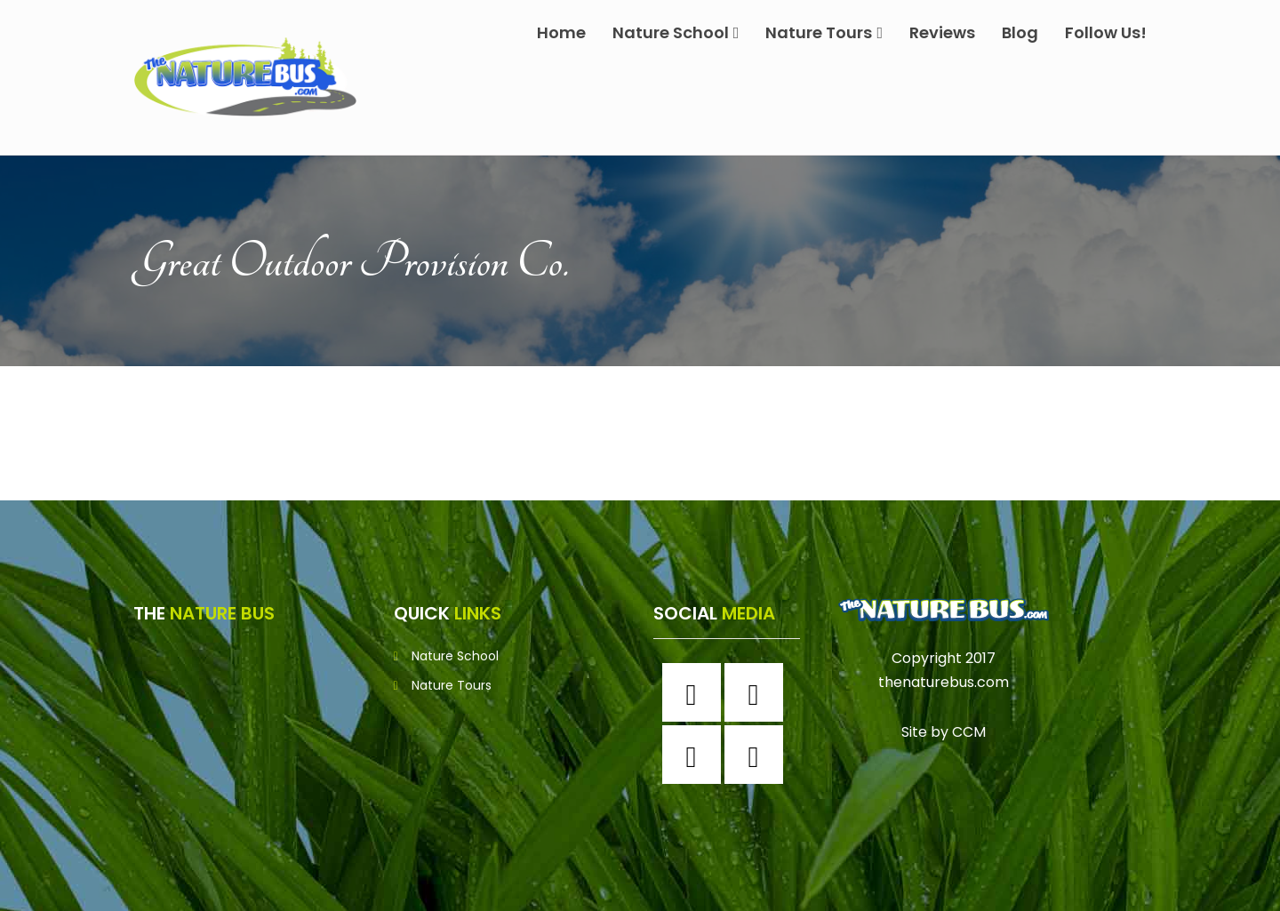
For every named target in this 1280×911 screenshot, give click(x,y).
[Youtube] (758, 754)
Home (561, 32)
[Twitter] (696, 754)
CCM (969, 732)
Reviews (942, 32)
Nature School (676, 32)
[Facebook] (696, 692)
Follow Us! (1106, 32)
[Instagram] (758, 692)
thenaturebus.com (943, 682)
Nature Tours (824, 32)
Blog (1020, 32)
